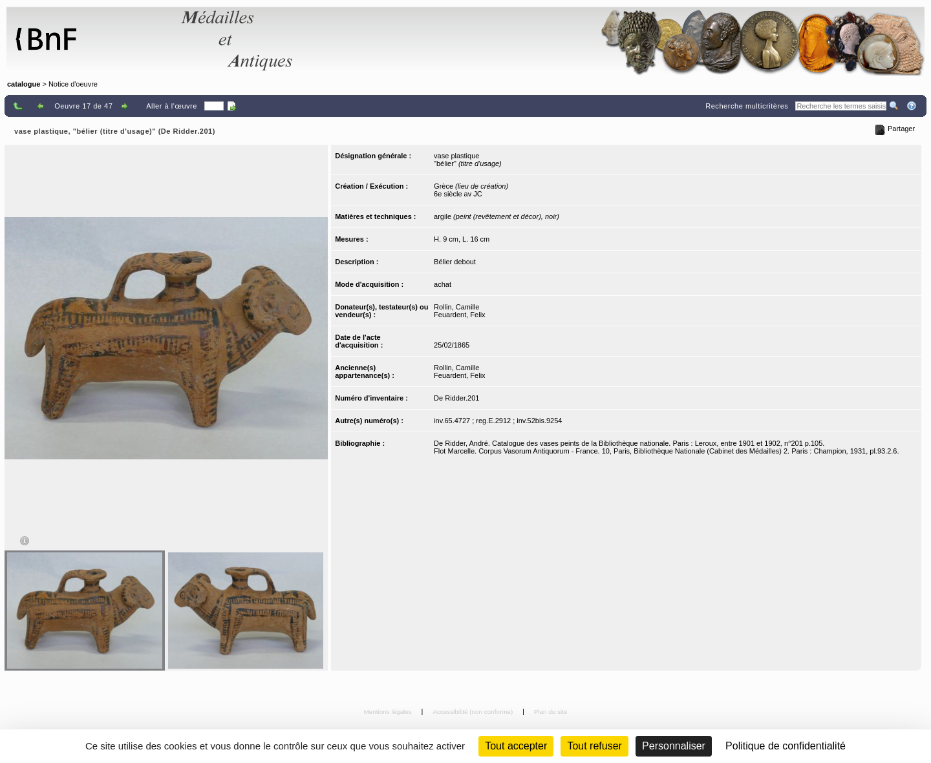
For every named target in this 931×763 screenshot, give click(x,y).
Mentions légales (389, 711)
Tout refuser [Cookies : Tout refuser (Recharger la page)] (594, 745)
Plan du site (551, 711)
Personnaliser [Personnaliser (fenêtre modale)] (673, 745)
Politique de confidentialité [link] (785, 745)
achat (442, 284)
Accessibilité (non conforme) (474, 711)
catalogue (23, 84)
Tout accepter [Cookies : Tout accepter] (516, 745)
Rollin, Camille (456, 307)
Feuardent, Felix (459, 315)
